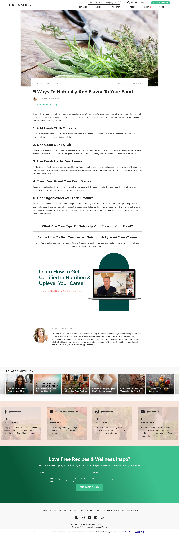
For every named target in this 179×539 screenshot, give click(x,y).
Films (132, 7)
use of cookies (127, 532)
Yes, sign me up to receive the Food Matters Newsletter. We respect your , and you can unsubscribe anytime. (84, 480)
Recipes (99, 7)
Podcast (116, 7)
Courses (83, 7)
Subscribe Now (89, 487)
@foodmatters (15, 412)
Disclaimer (74, 524)
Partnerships (113, 511)
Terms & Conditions (88, 524)
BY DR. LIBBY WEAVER (62, 329)
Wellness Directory (130, 511)
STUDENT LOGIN (135, 2)
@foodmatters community (66, 412)
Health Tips (52, 83)
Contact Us (100, 511)
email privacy (108, 479)
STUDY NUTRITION (160, 3)
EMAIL (96, 473)
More (161, 7)
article (41, 83)
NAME (41, 473)
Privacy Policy (103, 524)
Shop (147, 7)
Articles (72, 511)
